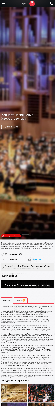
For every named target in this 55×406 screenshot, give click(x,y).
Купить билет (12, 127)
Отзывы (20, 300)
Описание (6, 300)
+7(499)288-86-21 (10, 276)
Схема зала (37, 259)
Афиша (25, 4)
